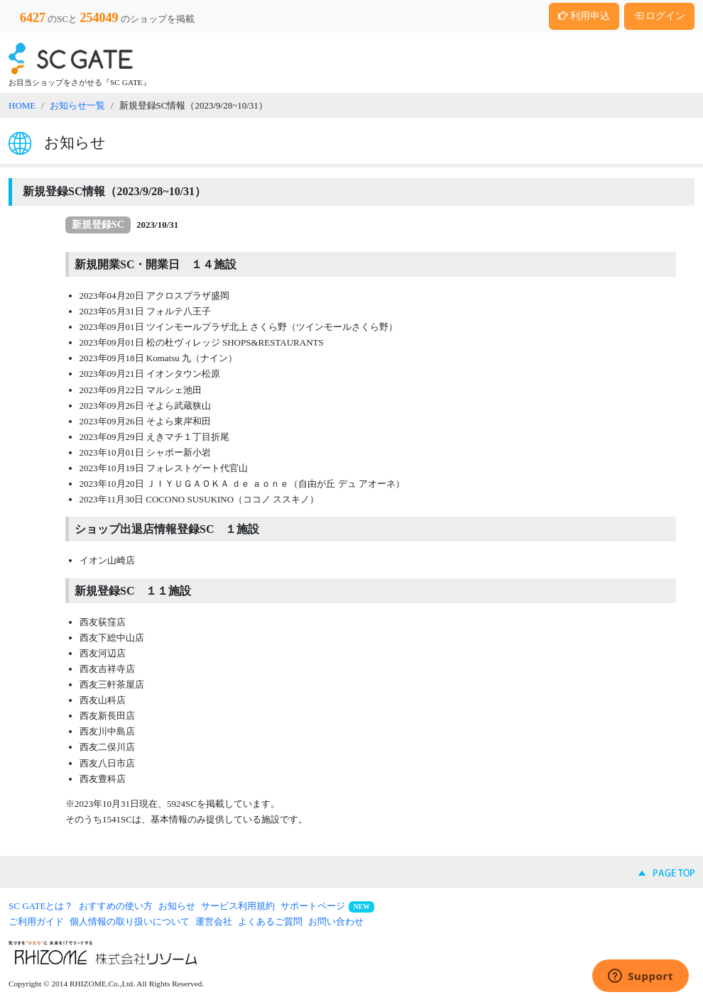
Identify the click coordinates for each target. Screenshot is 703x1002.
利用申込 (584, 16)
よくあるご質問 (270, 921)
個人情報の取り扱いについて (130, 921)
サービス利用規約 (238, 906)
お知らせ (176, 906)
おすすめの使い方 (116, 906)
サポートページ (312, 906)
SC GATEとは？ (41, 906)
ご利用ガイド (36, 921)
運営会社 (213, 921)
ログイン (659, 16)
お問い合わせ (336, 921)
